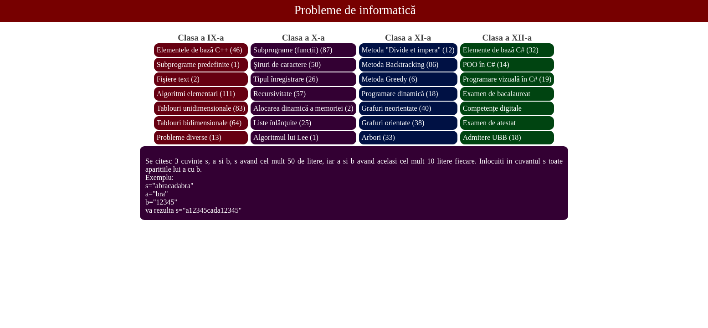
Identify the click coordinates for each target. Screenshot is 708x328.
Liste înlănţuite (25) (282, 123)
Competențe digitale (492, 108)
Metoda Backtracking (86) (400, 64)
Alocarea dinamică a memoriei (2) (303, 108)
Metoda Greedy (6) (390, 79)
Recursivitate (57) (279, 93)
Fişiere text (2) (178, 79)
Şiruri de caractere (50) (287, 64)
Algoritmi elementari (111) (196, 93)
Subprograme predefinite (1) (198, 64)
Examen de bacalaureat (496, 93)
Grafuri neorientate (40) (396, 108)
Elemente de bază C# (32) (501, 50)
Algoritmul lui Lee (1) (285, 137)
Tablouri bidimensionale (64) (199, 123)
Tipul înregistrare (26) (285, 79)
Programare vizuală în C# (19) (507, 79)
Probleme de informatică (355, 10)
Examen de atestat (489, 123)
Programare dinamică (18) (400, 93)
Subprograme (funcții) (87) (292, 50)
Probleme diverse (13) (189, 137)
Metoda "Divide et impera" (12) (408, 50)
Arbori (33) (378, 137)
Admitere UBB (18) (492, 137)
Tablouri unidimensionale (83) (201, 108)
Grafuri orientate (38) (393, 123)
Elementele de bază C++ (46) (199, 50)
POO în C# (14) (486, 64)
